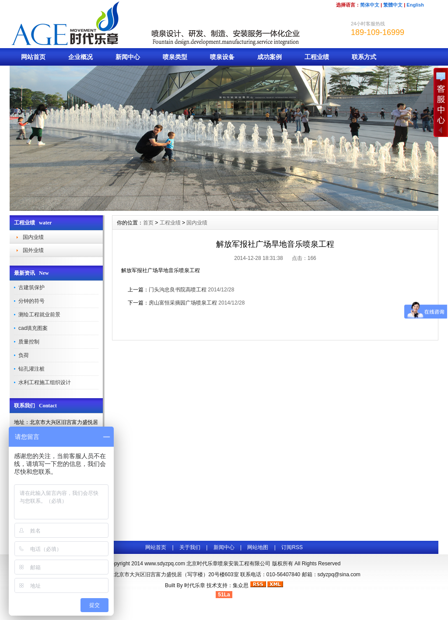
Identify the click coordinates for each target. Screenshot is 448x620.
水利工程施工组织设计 (44, 382)
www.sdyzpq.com (164, 563)
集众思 (240, 585)
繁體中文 (392, 4)
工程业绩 (316, 56)
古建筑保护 (31, 287)
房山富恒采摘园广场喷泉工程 (183, 303)
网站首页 (33, 56)
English (415, 4)
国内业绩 (33, 237)
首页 (148, 223)
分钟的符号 (31, 301)
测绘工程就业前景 (39, 315)
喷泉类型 (175, 56)
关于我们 (189, 547)
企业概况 (80, 56)
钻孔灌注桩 (31, 369)
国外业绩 (33, 250)
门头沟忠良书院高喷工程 (177, 290)
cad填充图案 (33, 328)
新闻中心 (128, 56)
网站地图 (257, 547)
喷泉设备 (222, 56)
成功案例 (269, 56)
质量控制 (28, 342)
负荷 (23, 355)
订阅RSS (292, 547)
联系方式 (364, 56)
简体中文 (369, 4)
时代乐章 (194, 585)
